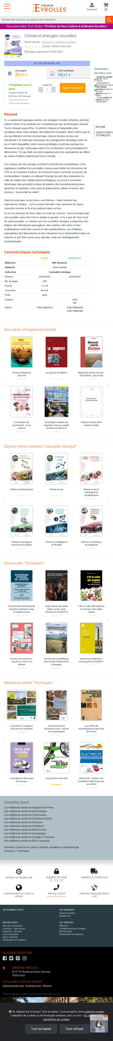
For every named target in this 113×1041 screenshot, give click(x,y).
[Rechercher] (52, 20)
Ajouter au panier (72, 87)
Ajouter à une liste (47, 63)
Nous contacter (10, 937)
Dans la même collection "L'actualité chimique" (40, 446)
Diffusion (47, 986)
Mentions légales (10, 994)
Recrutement (65, 931)
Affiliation (63, 926)
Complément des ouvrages (72, 928)
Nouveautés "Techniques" (24, 563)
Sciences (9, 847)
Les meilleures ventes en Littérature (24, 826)
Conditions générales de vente (33, 994)
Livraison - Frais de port (14, 928)
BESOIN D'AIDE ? (11, 922)
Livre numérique (10, 934)
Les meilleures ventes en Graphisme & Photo (29, 807)
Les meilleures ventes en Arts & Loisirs (25, 829)
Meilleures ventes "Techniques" (28, 683)
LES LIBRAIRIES (66, 910)
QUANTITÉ (47, 85)
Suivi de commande (12, 926)
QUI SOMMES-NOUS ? (13, 910)
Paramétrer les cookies (14, 940)
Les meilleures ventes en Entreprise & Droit (28, 818)
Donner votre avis (61, 46)
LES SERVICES (66, 922)
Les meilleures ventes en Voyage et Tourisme (29, 837)
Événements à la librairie (71, 934)
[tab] (25, 73)
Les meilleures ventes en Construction (25, 814)
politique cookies (94, 1011)
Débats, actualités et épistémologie (59, 847)
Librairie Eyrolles (67, 913)
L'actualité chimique (60, 272)
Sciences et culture (27, 847)
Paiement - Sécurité (12, 931)
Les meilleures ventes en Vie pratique (25, 833)
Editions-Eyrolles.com (13, 986)
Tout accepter (41, 1029)
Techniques (23, 851)
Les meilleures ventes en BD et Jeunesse (27, 840)
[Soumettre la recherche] (109, 20)
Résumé (100, 127)
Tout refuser (74, 1029)
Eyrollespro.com (33, 986)
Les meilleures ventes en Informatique (25, 811)
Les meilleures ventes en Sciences (23, 822)
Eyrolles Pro (65, 916)
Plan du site (54, 994)
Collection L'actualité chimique (59, 42)
